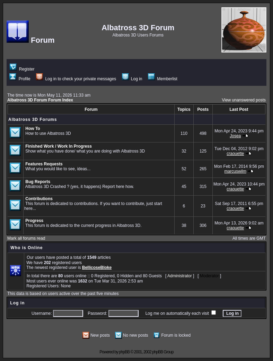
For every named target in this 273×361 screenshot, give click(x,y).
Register (22, 69)
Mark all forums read (26, 238)
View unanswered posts (244, 100)
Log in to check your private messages (76, 78)
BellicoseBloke (97, 267)
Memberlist (162, 78)
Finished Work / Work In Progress (58, 146)
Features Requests (43, 164)
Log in (132, 78)
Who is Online (26, 247)
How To (32, 128)
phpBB (124, 352)
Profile (19, 78)
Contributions (39, 198)
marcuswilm (235, 171)
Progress (34, 220)
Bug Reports (37, 181)
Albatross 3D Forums (32, 119)
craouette (235, 153)
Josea (235, 135)
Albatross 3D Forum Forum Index (40, 100)
